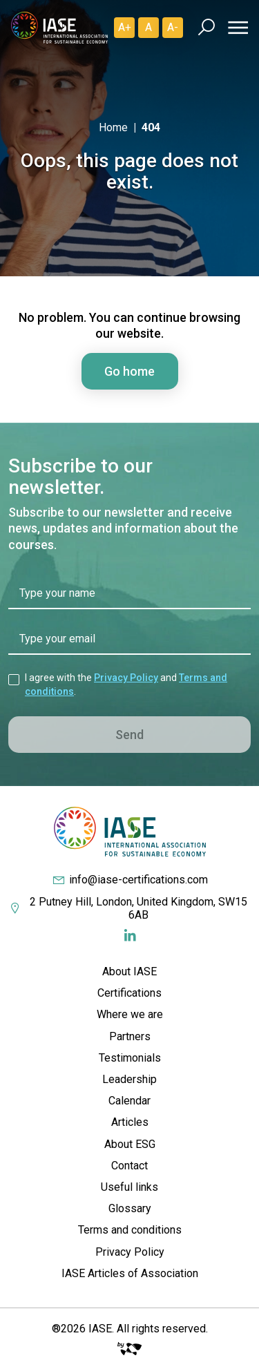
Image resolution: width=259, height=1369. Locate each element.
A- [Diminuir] (172, 27)
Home (113, 127)
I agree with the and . (126, 684)
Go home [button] (129, 371)
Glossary (129, 1208)
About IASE (129, 971)
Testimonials (130, 1057)
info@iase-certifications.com (130, 880)
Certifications (129, 992)
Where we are (130, 1014)
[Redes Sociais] (129, 935)
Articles (129, 1122)
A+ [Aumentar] (124, 27)
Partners (130, 1036)
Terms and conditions (130, 1229)
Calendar (129, 1100)
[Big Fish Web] (129, 1345)
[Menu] (236, 27)
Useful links (129, 1187)
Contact (129, 1165)
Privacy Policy (126, 677)
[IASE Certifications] (59, 27)
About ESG (129, 1144)
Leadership (129, 1079)
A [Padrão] (148, 27)
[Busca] (206, 27)
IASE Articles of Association (129, 1273)
